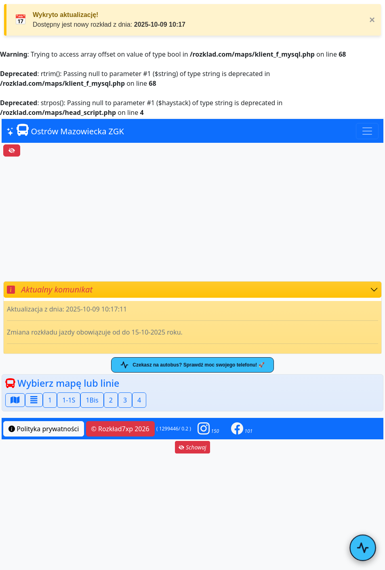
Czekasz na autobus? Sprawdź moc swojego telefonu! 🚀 (192, 365)
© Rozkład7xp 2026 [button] (120, 428)
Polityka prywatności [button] (43, 428)
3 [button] (125, 400)
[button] (208, 429)
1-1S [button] (68, 400)
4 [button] (139, 400)
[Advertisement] (192, 218)
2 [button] (111, 400)
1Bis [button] (92, 400)
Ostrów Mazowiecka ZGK (65, 130)
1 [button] (50, 400)
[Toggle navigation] (367, 131)
